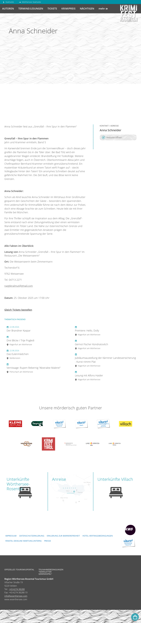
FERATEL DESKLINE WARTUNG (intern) (23, 541)
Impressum (11, 535)
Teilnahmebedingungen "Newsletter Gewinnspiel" (49, 571)
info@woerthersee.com (15, 595)
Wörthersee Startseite (30, 2)
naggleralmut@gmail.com (18, 285)
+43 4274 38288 (17, 589)
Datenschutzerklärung (31, 535)
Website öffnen (112, 137)
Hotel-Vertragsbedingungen (97, 535)
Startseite (8, 2)
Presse (47, 541)
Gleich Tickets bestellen (18, 309)
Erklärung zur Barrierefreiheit (63, 535)
